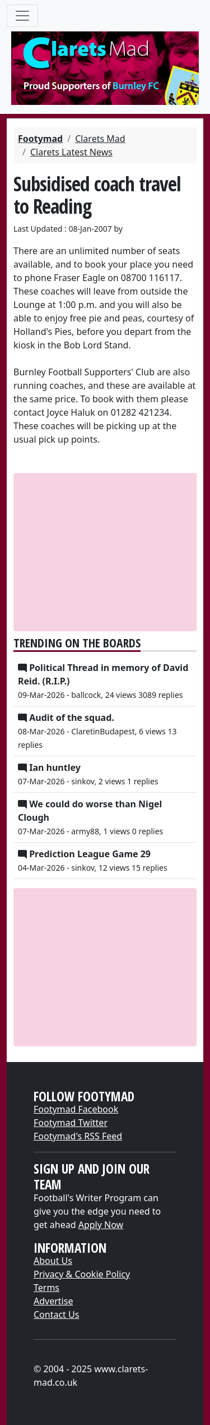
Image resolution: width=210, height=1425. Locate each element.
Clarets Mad (100, 138)
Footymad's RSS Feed (78, 1136)
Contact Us (56, 1314)
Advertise (53, 1301)
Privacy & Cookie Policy (82, 1274)
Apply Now (100, 1225)
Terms (46, 1287)
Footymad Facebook (76, 1109)
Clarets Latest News (71, 152)
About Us (53, 1260)
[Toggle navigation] (22, 15)
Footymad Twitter (71, 1122)
